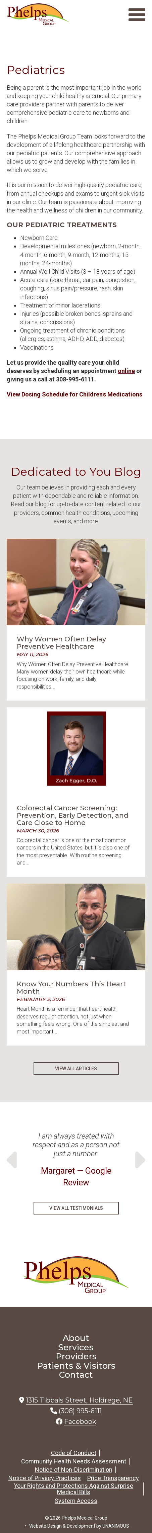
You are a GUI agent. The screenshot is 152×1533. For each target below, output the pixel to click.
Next (138, 1160)
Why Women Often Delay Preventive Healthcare (61, 642)
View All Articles (76, 1068)
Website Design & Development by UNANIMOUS (79, 1526)
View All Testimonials (76, 1208)
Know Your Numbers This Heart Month (71, 987)
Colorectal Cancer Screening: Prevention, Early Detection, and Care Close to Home (73, 815)
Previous (13, 1160)
